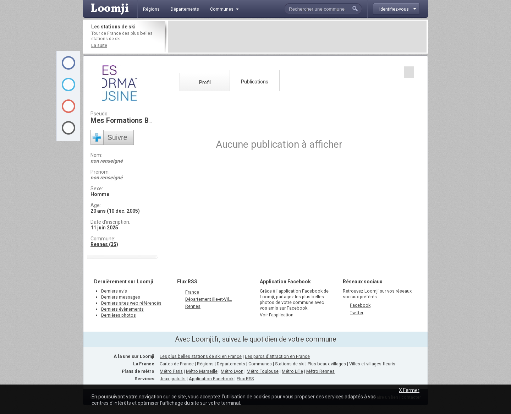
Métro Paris (171, 371)
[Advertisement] (297, 37)
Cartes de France (177, 363)
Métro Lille (292, 371)
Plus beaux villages (327, 363)
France (192, 292)
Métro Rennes (320, 371)
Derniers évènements (122, 309)
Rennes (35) (104, 244)
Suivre (117, 137)
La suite (99, 45)
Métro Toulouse (263, 371)
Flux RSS (187, 281)
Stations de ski (289, 363)
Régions (205, 363)
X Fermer (409, 390)
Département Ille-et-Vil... (208, 299)
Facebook (360, 305)
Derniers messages (120, 297)
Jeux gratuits (173, 378)
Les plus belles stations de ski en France (201, 356)
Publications (254, 82)
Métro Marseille (202, 371)
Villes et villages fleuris (372, 363)
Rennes (192, 306)
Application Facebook (211, 378)
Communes (260, 363)
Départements (231, 363)
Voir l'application (276, 314)
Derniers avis (114, 291)
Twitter (356, 312)
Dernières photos (118, 315)
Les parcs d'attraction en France (277, 356)
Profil (205, 82)
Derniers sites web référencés (131, 303)
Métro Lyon (232, 371)
